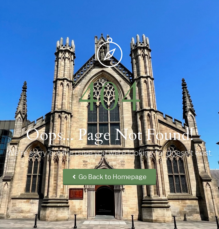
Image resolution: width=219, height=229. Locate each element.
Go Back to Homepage (109, 177)
